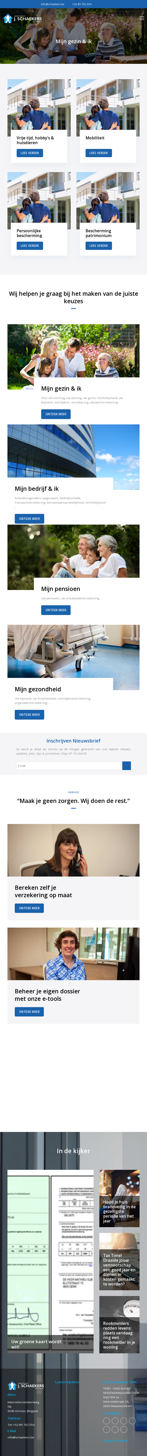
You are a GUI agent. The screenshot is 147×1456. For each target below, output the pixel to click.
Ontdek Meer (56, 414)
